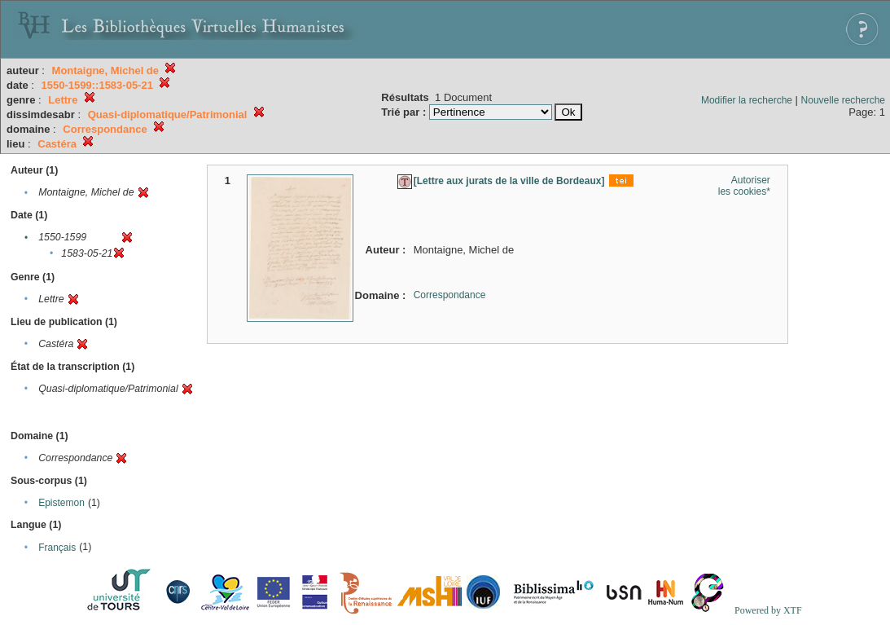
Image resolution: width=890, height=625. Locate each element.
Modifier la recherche (746, 100)
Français (57, 547)
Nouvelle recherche (843, 100)
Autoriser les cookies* (744, 185)
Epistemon (61, 502)
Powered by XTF (768, 610)
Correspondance (450, 295)
